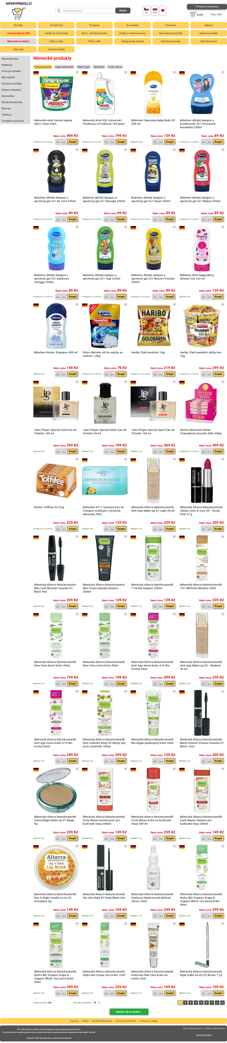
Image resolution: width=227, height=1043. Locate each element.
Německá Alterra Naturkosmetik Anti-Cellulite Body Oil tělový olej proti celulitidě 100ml (104, 743)
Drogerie (94, 25)
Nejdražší (99, 66)
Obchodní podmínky (125, 1021)
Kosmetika (132, 25)
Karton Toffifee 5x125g (49, 507)
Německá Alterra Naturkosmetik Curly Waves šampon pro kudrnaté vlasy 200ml (201, 820)
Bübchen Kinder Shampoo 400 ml (55, 352)
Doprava (74, 1021)
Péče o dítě (94, 41)
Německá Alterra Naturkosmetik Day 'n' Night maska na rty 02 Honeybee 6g (55, 898)
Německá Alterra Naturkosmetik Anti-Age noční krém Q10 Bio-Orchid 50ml (55, 743)
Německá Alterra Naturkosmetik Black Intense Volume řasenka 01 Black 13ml (202, 743)
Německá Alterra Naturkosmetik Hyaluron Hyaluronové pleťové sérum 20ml (152, 898)
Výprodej (18, 49)
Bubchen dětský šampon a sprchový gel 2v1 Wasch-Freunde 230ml (153, 278)
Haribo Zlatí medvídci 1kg (148, 352)
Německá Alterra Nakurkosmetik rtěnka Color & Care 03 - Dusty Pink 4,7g (201, 511)
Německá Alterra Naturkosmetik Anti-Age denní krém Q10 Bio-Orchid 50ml (152, 665)
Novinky (18, 25)
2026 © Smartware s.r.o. (196, 1028)
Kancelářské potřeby (170, 33)
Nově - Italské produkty (94, 33)
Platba (85, 1021)
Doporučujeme (43, 66)
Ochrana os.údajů (148, 1021)
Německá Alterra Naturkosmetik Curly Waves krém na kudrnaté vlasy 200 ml (152, 820)
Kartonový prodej (170, 41)
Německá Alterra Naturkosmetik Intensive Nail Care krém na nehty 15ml (152, 975)
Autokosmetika (56, 49)
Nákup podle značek (132, 41)
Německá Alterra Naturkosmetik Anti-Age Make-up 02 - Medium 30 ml (201, 665)
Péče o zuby (56, 41)
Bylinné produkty (209, 33)
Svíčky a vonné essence (132, 33)
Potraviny (170, 25)
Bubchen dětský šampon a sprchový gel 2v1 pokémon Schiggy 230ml (51, 278)
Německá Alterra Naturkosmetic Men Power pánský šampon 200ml (104, 588)
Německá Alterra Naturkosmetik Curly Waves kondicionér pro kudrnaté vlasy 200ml (104, 820)
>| (222, 1002)
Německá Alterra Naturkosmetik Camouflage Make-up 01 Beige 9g (55, 820)
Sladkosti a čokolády (56, 33)
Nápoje (209, 25)
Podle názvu (115, 66)
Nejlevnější (83, 66)
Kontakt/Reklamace (102, 1021)
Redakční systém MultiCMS (215, 1028)
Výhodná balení (208, 41)
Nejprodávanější (64, 66)
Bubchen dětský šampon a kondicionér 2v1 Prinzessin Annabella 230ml (198, 124)
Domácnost (56, 25)
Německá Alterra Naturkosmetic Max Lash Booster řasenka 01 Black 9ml (55, 588)
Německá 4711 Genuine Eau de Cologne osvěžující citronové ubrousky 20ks (103, 511)
